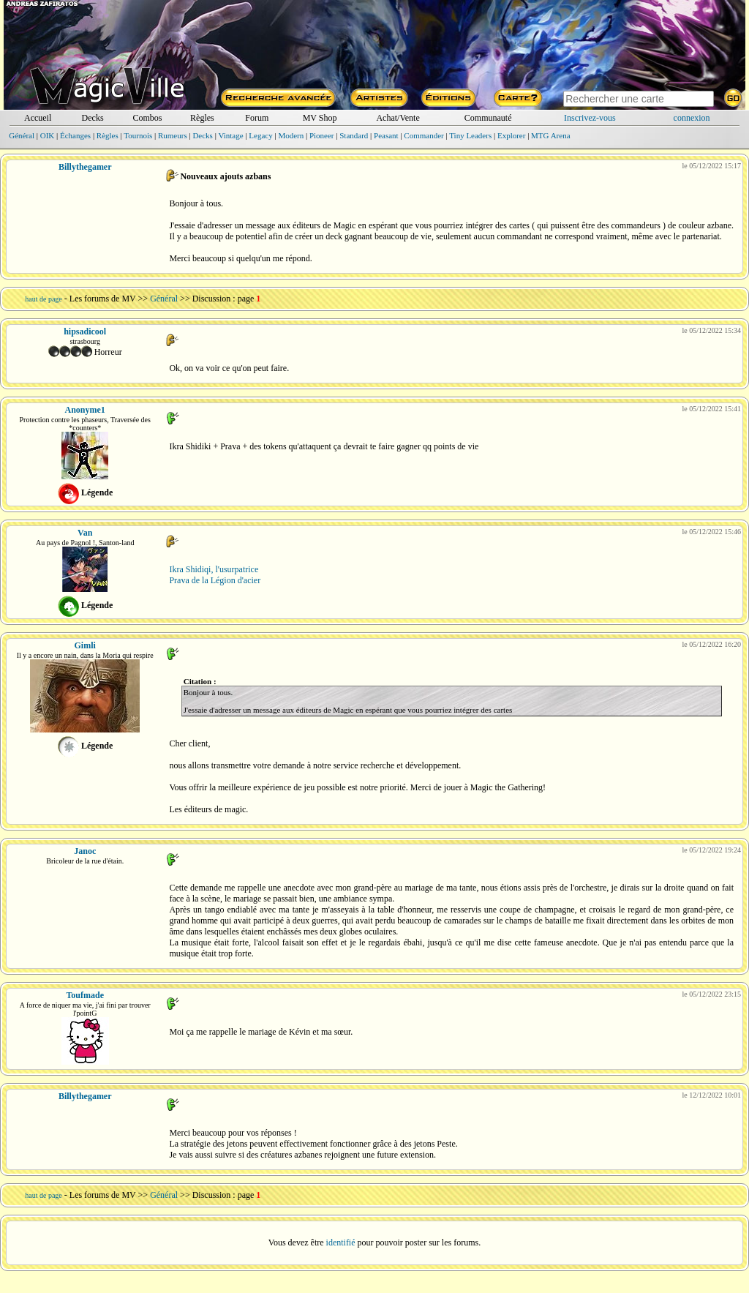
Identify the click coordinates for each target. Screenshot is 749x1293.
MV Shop (320, 118)
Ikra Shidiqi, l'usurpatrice (213, 569)
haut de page (43, 299)
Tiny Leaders (470, 135)
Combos (147, 118)
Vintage (230, 135)
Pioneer (321, 135)
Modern (291, 135)
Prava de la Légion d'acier (214, 580)
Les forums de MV (102, 298)
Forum (256, 118)
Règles (202, 118)
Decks (93, 118)
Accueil (37, 118)
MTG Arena (550, 135)
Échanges (75, 135)
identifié (340, 1242)
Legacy (260, 135)
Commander (423, 135)
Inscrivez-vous (590, 118)
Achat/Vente (397, 118)
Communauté (488, 118)
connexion (692, 118)
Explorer (511, 135)
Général (21, 135)
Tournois (138, 135)
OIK (47, 135)
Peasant (386, 135)
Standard (353, 135)
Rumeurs (172, 135)
